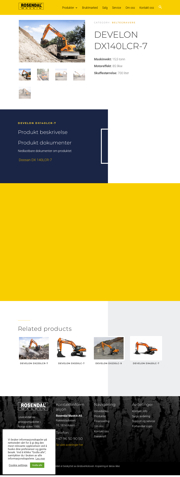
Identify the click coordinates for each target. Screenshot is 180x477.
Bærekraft (100, 436)
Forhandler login (142, 426)
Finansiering (101, 421)
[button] (160, 10)
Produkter (68, 7)
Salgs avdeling (141, 416)
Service (116, 7)
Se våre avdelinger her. (69, 444)
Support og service (143, 421)
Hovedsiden (101, 411)
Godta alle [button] (37, 465)
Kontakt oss (146, 7)
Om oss (130, 7)
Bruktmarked (90, 7)
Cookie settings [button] (18, 465)
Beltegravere (124, 22)
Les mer (40, 458)
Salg (105, 7)
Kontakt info (139, 411)
